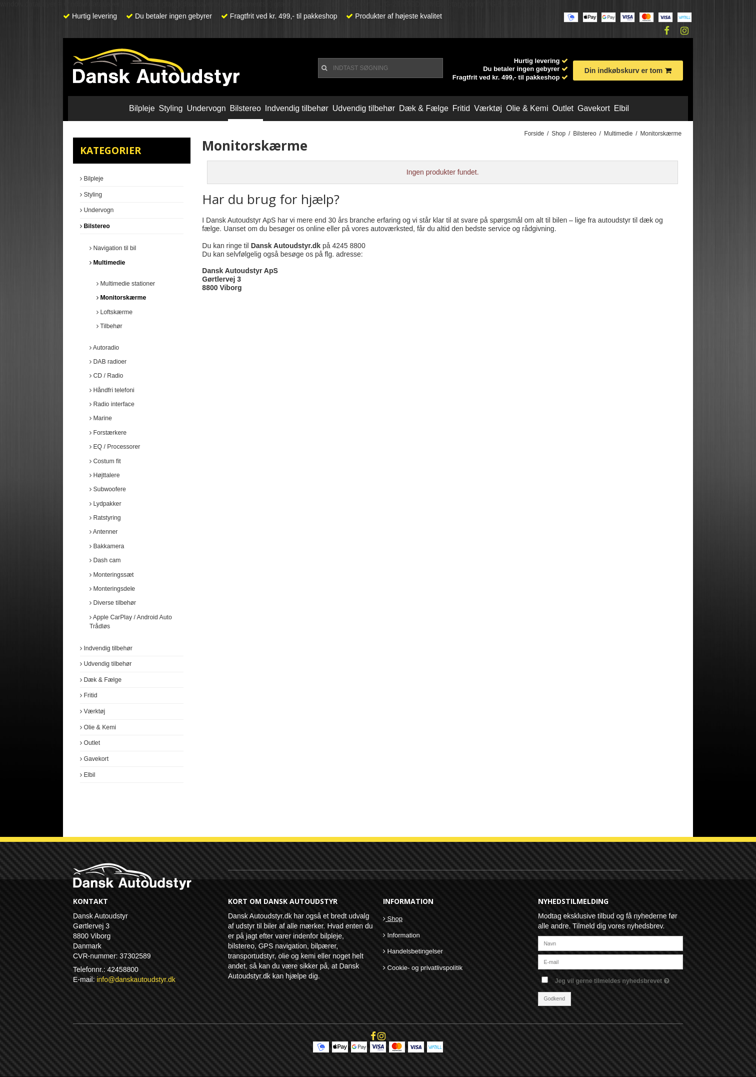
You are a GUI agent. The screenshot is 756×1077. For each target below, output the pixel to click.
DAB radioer (108, 361)
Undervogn (206, 108)
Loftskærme (114, 312)
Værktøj (488, 108)
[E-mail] (610, 961)
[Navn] (610, 942)
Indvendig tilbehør (296, 108)
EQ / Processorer (115, 446)
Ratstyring (105, 517)
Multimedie (107, 262)
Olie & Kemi (527, 108)
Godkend (555, 998)
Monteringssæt (112, 574)
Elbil (621, 108)
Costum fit (105, 461)
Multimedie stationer (125, 283)
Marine (101, 418)
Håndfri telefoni (112, 390)
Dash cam (105, 560)
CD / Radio (106, 375)
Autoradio (104, 347)
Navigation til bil (113, 248)
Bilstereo (245, 108)
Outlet (563, 108)
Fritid (461, 108)
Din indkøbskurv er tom (628, 71)
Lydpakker (105, 503)
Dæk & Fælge (423, 108)
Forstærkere (108, 432)
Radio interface (112, 404)
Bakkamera (107, 546)
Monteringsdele (112, 588)
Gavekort (594, 108)
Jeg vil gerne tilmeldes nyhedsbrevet (619, 978)
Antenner (104, 531)
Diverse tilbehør (113, 602)
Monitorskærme (121, 297)
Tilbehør (109, 326)
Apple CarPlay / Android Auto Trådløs (131, 622)
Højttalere (105, 475)
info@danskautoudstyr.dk (135, 979)
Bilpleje (142, 108)
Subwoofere (108, 489)
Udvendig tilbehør (363, 108)
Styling (170, 108)
